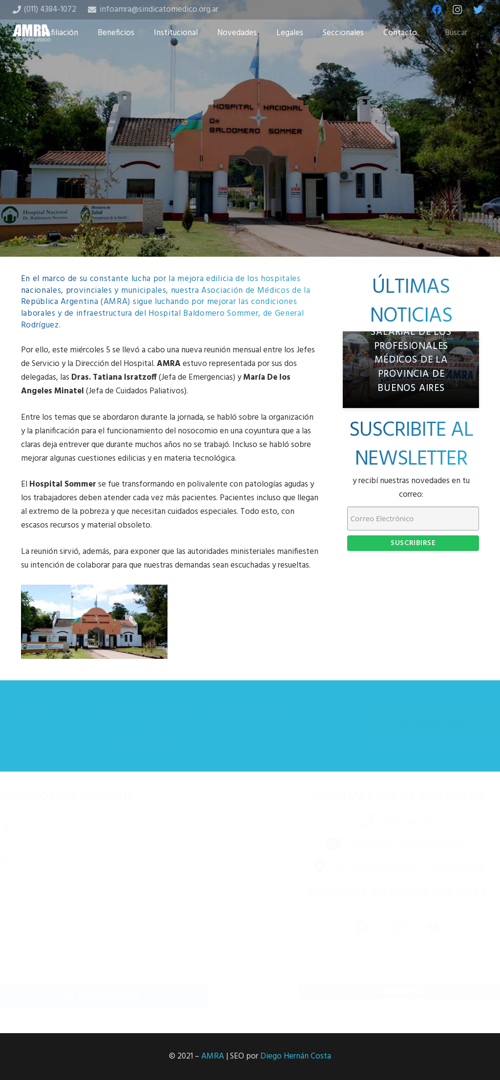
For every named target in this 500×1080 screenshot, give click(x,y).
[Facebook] (437, 10)
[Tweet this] (250, 204)
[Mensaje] (117, 942)
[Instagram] (457, 10)
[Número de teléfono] (117, 888)
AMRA (212, 1056)
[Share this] (218, 204)
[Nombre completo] (117, 825)
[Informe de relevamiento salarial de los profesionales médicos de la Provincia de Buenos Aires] (411, 369)
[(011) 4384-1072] (357, 823)
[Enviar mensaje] (117, 995)
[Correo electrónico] (117, 857)
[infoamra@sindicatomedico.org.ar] (324, 845)
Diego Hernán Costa (295, 1056)
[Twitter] (478, 10)
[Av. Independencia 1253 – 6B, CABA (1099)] (309, 867)
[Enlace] (32, 32)
